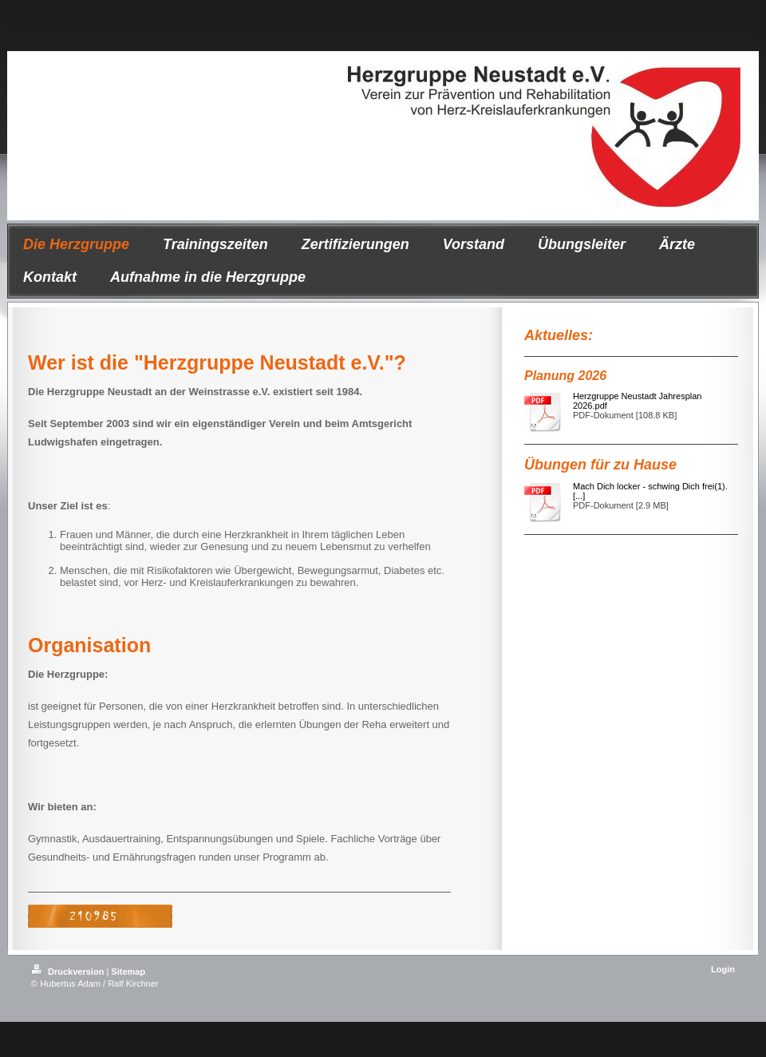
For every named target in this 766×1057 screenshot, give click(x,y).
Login (723, 969)
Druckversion (68, 971)
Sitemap (128, 971)
